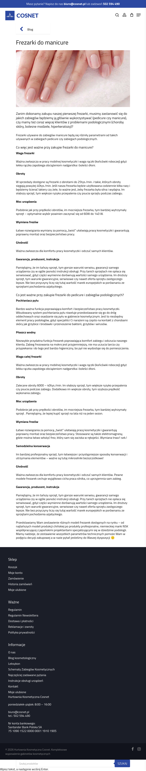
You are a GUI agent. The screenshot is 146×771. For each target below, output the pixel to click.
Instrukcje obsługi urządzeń (25, 681)
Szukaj (122, 763)
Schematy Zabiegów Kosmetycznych (31, 669)
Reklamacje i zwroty (21, 627)
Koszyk (12, 567)
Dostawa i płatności (20, 621)
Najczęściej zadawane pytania (27, 675)
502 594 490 (21, 715)
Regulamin (15, 610)
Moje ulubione (17, 590)
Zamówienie (16, 578)
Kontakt (13, 686)
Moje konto (15, 573)
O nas (11, 652)
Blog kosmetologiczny (22, 658)
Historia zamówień (20, 584)
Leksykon (14, 664)
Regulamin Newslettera (23, 615)
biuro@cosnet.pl (18, 712)
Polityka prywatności (21, 632)
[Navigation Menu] (138, 15)
